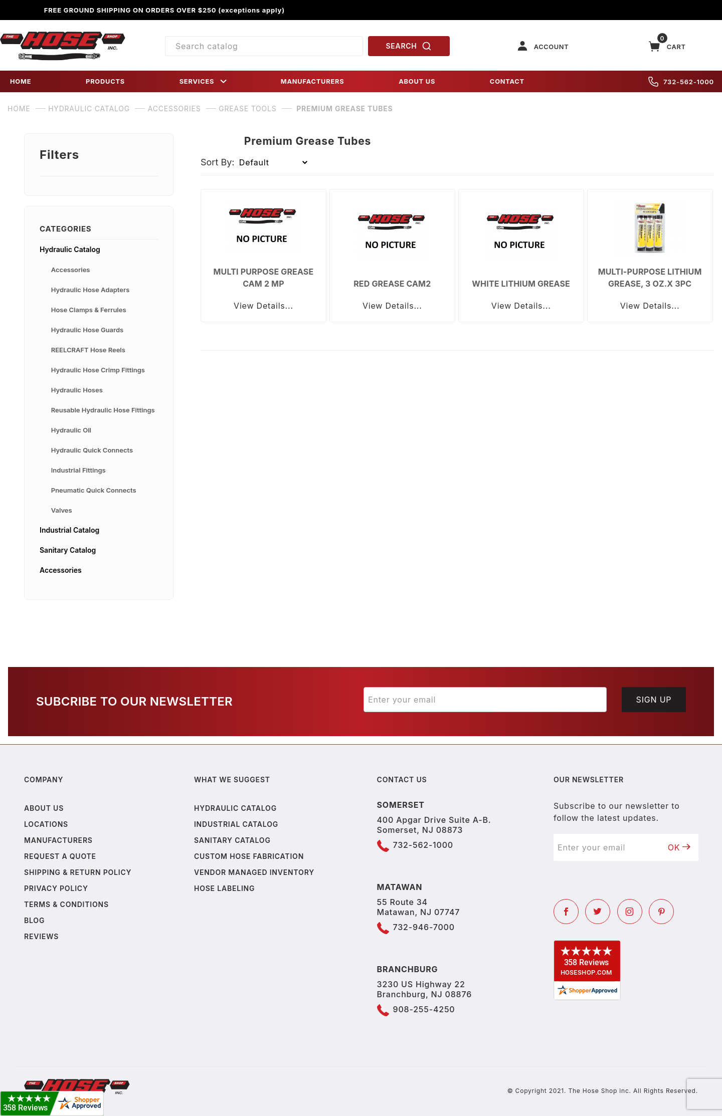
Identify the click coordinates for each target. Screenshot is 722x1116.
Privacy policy (56, 888)
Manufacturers (58, 840)
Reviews (41, 936)
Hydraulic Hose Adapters (90, 290)
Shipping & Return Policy (77, 872)
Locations (46, 824)
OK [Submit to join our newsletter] (679, 847)
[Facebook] (566, 911)
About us (44, 808)
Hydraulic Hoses (77, 390)
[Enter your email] (485, 699)
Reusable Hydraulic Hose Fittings (103, 410)
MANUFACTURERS (312, 81)
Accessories (70, 270)
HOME (20, 81)
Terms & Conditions (66, 904)
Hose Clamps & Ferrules (88, 310)
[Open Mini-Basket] (667, 46)
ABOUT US (417, 81)
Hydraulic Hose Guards (87, 330)
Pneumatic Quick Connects (93, 490)
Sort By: (218, 162)
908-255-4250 (424, 1009)
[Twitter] (597, 911)
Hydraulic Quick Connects (92, 450)
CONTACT (507, 81)
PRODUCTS (105, 81)
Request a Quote (60, 856)
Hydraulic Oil (71, 430)
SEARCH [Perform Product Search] (409, 46)
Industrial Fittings (78, 470)
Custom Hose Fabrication (249, 856)
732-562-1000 (681, 82)
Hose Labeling (224, 888)
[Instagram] (629, 911)
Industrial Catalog (69, 530)
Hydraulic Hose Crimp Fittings (98, 370)
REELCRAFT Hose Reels (88, 350)
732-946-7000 (424, 927)
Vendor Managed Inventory (254, 872)
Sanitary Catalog (68, 550)
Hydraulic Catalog (70, 249)
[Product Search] (264, 46)
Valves (61, 510)
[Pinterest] (661, 911)
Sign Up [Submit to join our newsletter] (654, 700)
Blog (34, 920)
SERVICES (204, 81)
